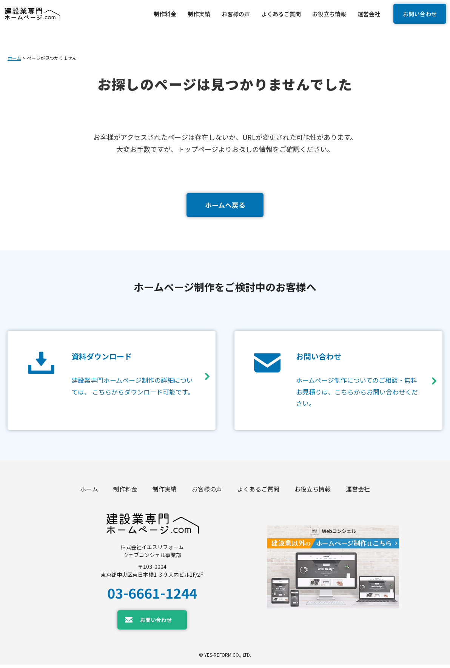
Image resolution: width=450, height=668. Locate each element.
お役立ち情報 (312, 491)
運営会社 (358, 491)
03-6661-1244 (152, 595)
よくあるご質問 (258, 491)
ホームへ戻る (225, 205)
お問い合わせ (420, 14)
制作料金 (125, 491)
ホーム (14, 58)
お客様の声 (207, 491)
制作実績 (165, 491)
